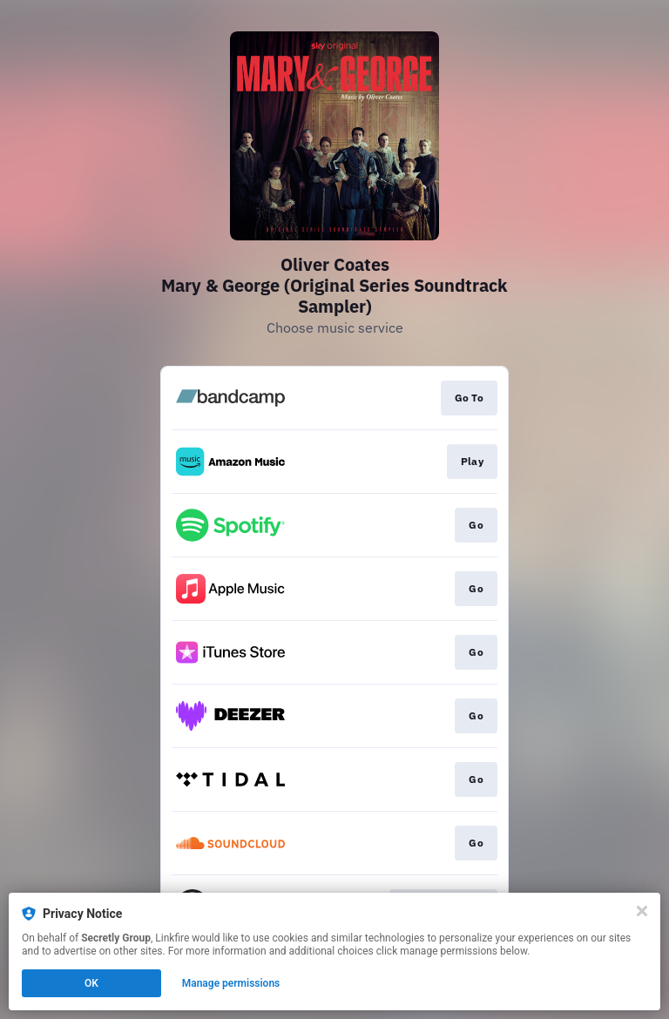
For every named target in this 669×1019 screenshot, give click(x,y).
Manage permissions (231, 983)
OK (91, 983)
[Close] (642, 911)
